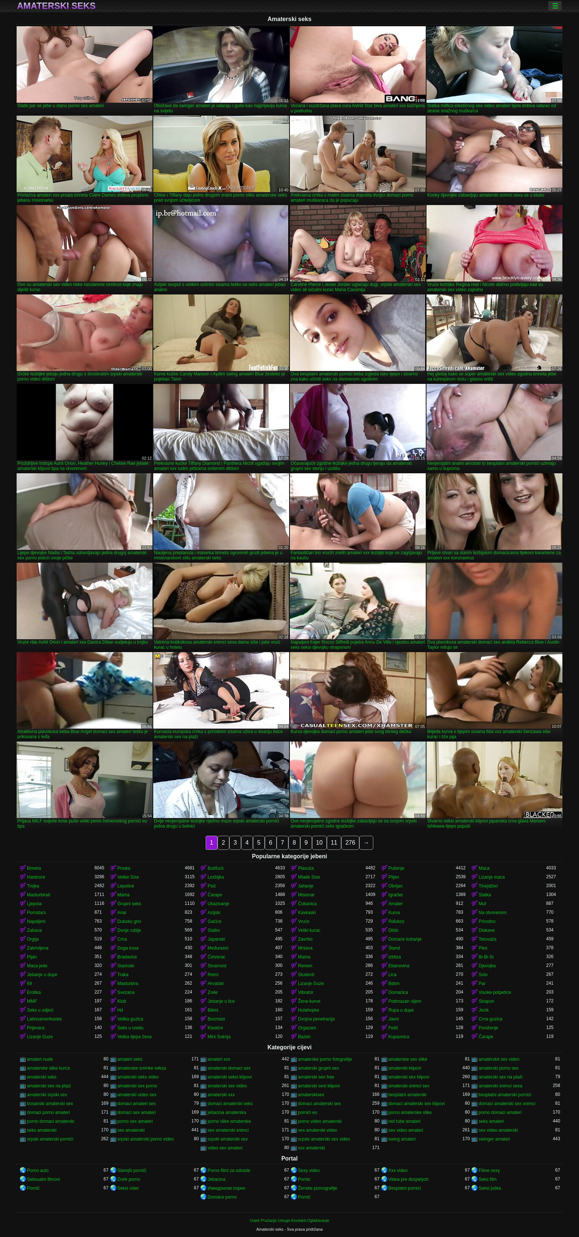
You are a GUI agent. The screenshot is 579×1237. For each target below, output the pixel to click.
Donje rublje (129, 930)
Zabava (34, 930)
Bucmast (216, 1019)
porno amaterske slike (410, 1112)
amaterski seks (41, 1077)
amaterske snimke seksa (141, 1068)
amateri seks (130, 1059)
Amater (395, 903)
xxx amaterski (311, 1148)
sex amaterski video (317, 1130)
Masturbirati (38, 894)
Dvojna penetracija (316, 1019)
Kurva (394, 912)
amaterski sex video (227, 1085)
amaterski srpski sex (47, 1094)
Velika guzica (130, 1019)
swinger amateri (494, 1139)
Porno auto (38, 1170)
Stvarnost (217, 965)
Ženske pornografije (317, 1188)
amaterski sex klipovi (408, 1077)
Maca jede (37, 965)
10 (319, 842)
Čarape (215, 894)
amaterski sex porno (137, 1085)
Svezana (126, 992)
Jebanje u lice (221, 1001)
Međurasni (218, 948)
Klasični (215, 1027)
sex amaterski (131, 1130)
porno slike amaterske (229, 1121)
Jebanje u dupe (42, 974)
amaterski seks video (138, 1077)
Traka (123, 974)
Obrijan (395, 886)
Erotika (34, 992)
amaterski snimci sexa (500, 1085)
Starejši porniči (132, 1170)
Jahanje (306, 886)
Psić (212, 886)
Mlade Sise (309, 877)
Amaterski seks (56, 6)
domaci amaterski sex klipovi (416, 1103)
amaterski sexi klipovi (319, 1085)
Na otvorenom (492, 912)
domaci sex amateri (136, 1112)
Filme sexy (489, 1170)
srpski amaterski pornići (50, 1139)
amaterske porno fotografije (325, 1059)
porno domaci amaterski (50, 1121)
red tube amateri (404, 1121)
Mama (123, 894)
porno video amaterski (320, 1121)
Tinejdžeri (488, 886)
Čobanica (307, 903)
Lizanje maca (492, 877)
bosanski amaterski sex (50, 1103)
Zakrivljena (37, 948)
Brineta (34, 868)
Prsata (123, 868)
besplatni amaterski (407, 1094)
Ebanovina (399, 965)
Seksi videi (127, 1188)
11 (334, 842)
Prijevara (35, 1027)
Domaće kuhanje (405, 939)
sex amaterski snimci (228, 1130)
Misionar (306, 894)
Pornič (33, 1188)
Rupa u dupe (401, 1010)
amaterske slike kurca (48, 1068)
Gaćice (214, 921)
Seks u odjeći (40, 1010)
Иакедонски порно (226, 1188)
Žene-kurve (309, 1001)
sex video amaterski (498, 1130)
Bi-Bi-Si (486, 957)
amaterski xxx (221, 1094)
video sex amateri (225, 1148)
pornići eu (307, 1112)
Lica (392, 974)
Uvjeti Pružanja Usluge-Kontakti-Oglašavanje (289, 1220)
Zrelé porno (128, 1179)
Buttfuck (215, 868)
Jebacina (216, 1179)
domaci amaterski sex (319, 1103)
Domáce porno (222, 1197)
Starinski (125, 965)
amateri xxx (219, 1059)
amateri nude (40, 1059)
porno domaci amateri (500, 1112)
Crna (122, 939)
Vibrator (306, 992)
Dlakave (486, 930)
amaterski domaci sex (229, 1068)
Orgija (33, 939)
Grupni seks (129, 903)
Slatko (214, 930)
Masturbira (127, 983)
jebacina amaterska (227, 1112)
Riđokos (396, 921)
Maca (484, 868)
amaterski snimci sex (408, 1085)
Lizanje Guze (311, 983)
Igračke (395, 894)
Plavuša (306, 868)
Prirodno (487, 921)
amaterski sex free (316, 1077)
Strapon (486, 1001)
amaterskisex (311, 1094)
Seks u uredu (130, 1027)
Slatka (485, 894)
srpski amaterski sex (228, 1139)
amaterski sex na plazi (49, 1085)
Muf (482, 903)
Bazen (304, 1036)
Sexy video (309, 1170)
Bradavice (127, 957)
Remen (305, 965)
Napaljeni (36, 921)
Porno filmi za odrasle (229, 1170)
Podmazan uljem (404, 1001)
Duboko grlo (129, 921)
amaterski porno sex (498, 1068)
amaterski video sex (137, 1094)
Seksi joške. (490, 1188)
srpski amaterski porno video (145, 1139)
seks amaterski (41, 1130)
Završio (305, 939)
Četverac (216, 957)
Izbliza (394, 957)
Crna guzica (490, 1019)
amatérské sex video (499, 1059)
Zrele (212, 992)
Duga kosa (127, 948)
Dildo (393, 930)
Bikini (213, 1010)
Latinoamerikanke (44, 1019)
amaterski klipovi (404, 1068)
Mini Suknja (219, 1036)
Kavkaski (307, 912)
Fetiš (393, 1027)
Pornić (304, 1197)
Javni (393, 1019)
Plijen (393, 877)
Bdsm (394, 983)
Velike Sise (128, 877)
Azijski (214, 912)
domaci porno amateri (48, 1112)
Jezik (484, 1010)
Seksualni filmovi (43, 1179)
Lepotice (125, 886)
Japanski (216, 939)
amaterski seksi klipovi (229, 1077)
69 (29, 983)
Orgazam (307, 1027)
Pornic (304, 1179)
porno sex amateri (135, 1121)
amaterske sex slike (407, 1059)
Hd (120, 1010)
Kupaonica (399, 1036)
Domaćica (398, 992)
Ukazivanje (218, 903)
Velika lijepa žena (134, 1036)
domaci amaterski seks (230, 1103)
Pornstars (36, 912)
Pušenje (396, 868)
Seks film (488, 1179)
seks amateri (491, 1121)
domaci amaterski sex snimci (507, 1103)
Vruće (303, 921)
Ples (483, 948)
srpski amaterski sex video (324, 1139)
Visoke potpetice (495, 992)
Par (482, 983)
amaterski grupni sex (318, 1068)
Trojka (33, 886)
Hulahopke (308, 1010)
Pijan (32, 957)
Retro (213, 974)
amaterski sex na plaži (501, 1077)
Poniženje (488, 1027)
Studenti (306, 974)
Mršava (305, 948)
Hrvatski (215, 983)
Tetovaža (487, 939)
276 (350, 842)
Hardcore (36, 877)
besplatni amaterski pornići (505, 1094)
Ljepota (34, 903)
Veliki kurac (309, 930)
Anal (121, 912)
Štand (394, 948)
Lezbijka (216, 877)
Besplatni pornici (404, 1188)
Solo (483, 974)
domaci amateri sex (136, 1103)
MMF (32, 1001)
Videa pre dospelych (408, 1179)
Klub (121, 1001)
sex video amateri (405, 1130)
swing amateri (402, 1139)
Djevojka (487, 965)
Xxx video (398, 1170)
